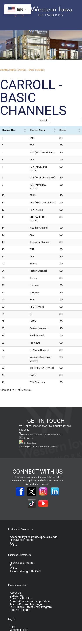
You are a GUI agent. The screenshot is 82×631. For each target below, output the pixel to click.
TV (11, 528)
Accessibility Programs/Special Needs (33, 523)
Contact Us (28, 424)
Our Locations (27, 429)
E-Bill (13, 613)
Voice (13, 531)
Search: (44, 120)
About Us (15, 578)
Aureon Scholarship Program (27, 590)
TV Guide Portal (19, 618)
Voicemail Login (20, 621)
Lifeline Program (20, 595)
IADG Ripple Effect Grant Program (31, 593)
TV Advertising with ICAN (25, 557)
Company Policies (21, 584)
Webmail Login (19, 615)
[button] (20, 130)
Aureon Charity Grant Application (30, 587)
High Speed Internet (22, 525)
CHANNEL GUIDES (8, 70)
